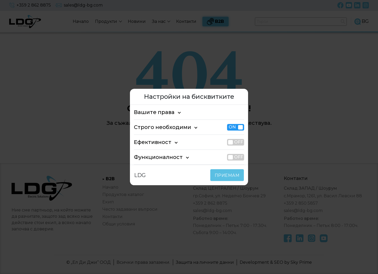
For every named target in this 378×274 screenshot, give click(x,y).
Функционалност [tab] (154, 157)
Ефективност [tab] (150, 142)
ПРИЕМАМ (228, 175)
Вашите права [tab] (151, 112)
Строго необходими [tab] (158, 127)
